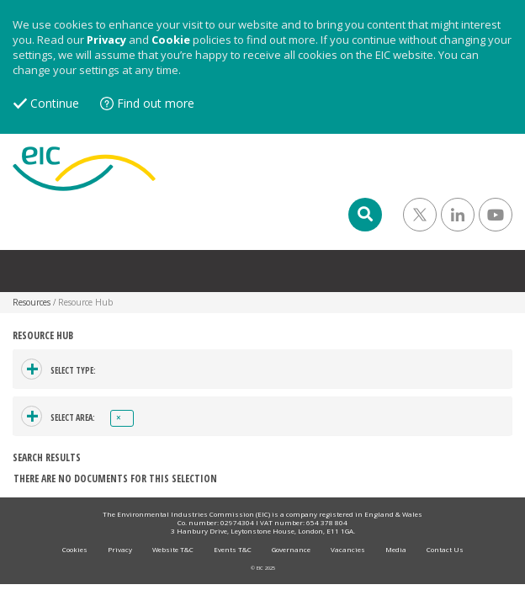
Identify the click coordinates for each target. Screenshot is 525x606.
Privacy (106, 39)
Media (395, 549)
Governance (291, 549)
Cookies (75, 549)
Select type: (73, 370)
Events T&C (233, 549)
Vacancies (348, 549)
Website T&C (173, 549)
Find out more (155, 103)
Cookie (170, 39)
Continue (54, 103)
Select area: (72, 417)
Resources (31, 302)
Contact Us (445, 549)
